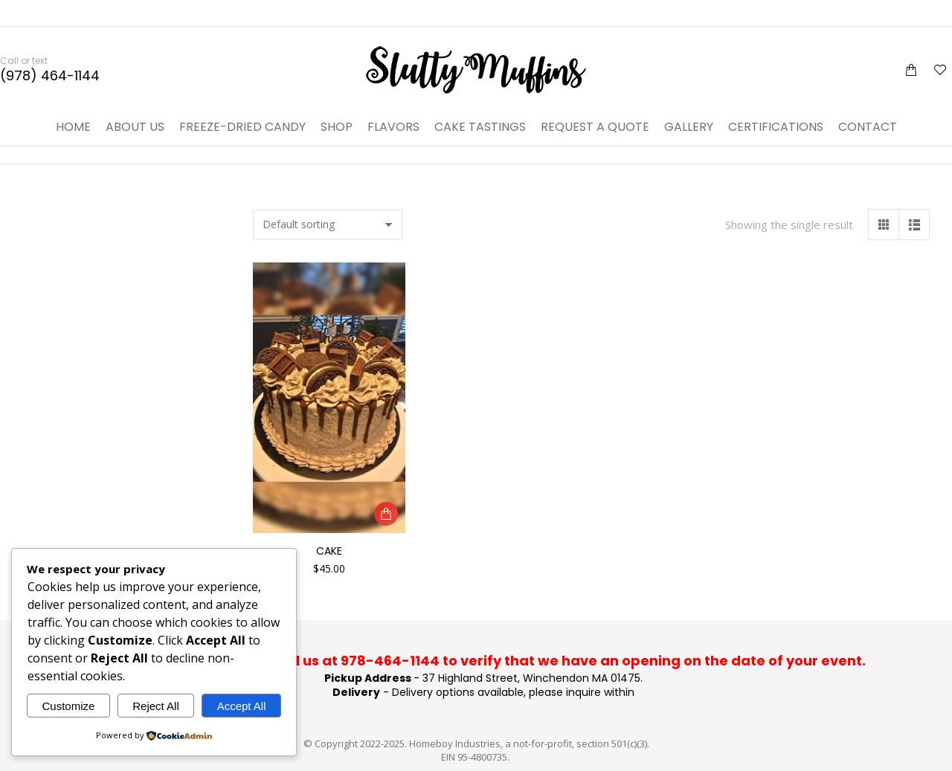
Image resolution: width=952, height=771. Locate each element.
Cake (329, 550)
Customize (68, 706)
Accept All (241, 706)
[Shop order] (327, 224)
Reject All (155, 706)
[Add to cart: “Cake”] (386, 514)
